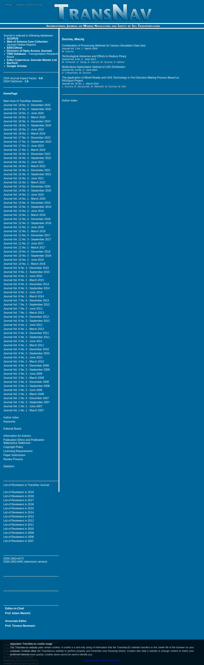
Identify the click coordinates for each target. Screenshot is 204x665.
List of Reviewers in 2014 (18, 512)
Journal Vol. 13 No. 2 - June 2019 (23, 210)
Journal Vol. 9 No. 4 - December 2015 (26, 267)
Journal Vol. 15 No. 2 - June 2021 (23, 178)
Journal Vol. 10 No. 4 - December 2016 (26, 251)
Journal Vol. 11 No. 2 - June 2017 (23, 243)
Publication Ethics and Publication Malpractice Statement (23, 441)
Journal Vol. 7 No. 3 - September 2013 (26, 304)
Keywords (9, 421)
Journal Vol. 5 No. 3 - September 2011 (26, 337)
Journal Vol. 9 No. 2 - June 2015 (22, 276)
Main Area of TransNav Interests (22, 101)
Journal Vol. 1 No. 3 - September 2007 (26, 402)
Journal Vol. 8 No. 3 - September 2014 (26, 288)
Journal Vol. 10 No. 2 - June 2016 (23, 259)
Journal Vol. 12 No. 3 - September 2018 (27, 223)
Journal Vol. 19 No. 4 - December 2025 (26, 105)
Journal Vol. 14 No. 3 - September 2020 (27, 190)
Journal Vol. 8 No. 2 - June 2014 (22, 292)
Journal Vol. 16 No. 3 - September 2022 (27, 158)
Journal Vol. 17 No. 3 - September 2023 (27, 141)
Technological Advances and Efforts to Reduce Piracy (94, 56)
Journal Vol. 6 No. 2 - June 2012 (22, 324)
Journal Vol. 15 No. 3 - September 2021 (27, 174)
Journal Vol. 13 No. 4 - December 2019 (26, 202)
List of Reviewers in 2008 (18, 536)
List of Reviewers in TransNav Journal (26, 485)
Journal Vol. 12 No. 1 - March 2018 (24, 231)
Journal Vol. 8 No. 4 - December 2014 (26, 284)
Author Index (11, 417)
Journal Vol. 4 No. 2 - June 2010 (22, 357)
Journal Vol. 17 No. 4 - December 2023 (26, 137)
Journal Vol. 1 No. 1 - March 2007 (23, 410)
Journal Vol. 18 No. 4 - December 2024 (26, 121)
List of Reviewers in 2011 (18, 524)
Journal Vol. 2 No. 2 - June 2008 (22, 390)
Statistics (8, 466)
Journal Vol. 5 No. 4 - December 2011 (26, 333)
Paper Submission (14, 455)
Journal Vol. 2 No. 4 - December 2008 (26, 381)
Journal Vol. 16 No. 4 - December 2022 (26, 153)
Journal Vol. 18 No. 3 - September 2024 (27, 125)
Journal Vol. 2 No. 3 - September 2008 (26, 385)
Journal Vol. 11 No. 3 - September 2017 (27, 239)
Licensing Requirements (18, 451)
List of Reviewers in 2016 (18, 504)
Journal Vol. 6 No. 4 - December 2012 (26, 316)
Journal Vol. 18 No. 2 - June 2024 (23, 129)
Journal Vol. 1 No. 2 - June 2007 (22, 406)
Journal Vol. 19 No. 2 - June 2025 (23, 113)
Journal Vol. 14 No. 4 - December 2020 (26, 186)
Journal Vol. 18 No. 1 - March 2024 (24, 133)
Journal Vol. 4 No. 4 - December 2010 (26, 349)
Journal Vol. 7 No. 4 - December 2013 (26, 300)
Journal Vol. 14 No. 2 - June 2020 (23, 194)
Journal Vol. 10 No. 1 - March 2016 (24, 263)
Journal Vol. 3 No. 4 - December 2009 (26, 365)
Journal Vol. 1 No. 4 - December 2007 (26, 398)
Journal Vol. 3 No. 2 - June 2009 (22, 373)
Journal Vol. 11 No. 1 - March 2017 (24, 247)
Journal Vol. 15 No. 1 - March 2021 (24, 182)
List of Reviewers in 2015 (18, 508)
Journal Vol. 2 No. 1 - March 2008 (23, 394)
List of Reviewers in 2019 (18, 492)
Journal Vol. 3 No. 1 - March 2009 (23, 377)
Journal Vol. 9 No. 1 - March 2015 (23, 280)
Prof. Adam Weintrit (17, 613)
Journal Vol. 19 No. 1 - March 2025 (24, 117)
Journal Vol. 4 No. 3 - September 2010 (26, 353)
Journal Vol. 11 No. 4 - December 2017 (26, 235)
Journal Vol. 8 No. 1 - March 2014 (23, 296)
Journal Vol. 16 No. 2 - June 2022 (23, 162)
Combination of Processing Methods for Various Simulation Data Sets (104, 45)
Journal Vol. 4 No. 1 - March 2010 (23, 361)
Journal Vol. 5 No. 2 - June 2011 (22, 341)
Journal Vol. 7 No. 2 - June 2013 (22, 308)
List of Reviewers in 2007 (18, 540)
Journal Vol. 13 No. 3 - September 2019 (27, 206)
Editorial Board (12, 428)
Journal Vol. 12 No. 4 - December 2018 (26, 219)
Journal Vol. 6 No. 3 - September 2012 (26, 320)
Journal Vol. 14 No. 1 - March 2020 (24, 198)
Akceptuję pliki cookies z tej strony (102, 660)
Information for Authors (17, 435)
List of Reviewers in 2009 (18, 532)
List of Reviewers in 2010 (18, 528)
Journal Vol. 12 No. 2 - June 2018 (23, 227)
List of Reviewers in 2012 (18, 520)
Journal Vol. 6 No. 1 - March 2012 (23, 328)
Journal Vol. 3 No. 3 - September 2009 (26, 369)
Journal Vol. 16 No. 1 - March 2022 (24, 166)
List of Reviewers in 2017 (18, 500)
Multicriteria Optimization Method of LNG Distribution (93, 66)
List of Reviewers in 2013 (18, 516)
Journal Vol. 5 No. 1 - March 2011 (23, 345)
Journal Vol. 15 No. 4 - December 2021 (26, 170)
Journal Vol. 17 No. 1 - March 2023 (24, 149)
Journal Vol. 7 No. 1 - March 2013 (23, 312)
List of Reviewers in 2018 (18, 496)
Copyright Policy (13, 447)
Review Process (13, 459)
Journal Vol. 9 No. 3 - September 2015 (26, 272)
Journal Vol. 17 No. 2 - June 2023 (23, 145)
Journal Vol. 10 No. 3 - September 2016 (27, 255)
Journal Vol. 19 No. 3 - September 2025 (27, 109)
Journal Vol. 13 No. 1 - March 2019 (24, 215)
